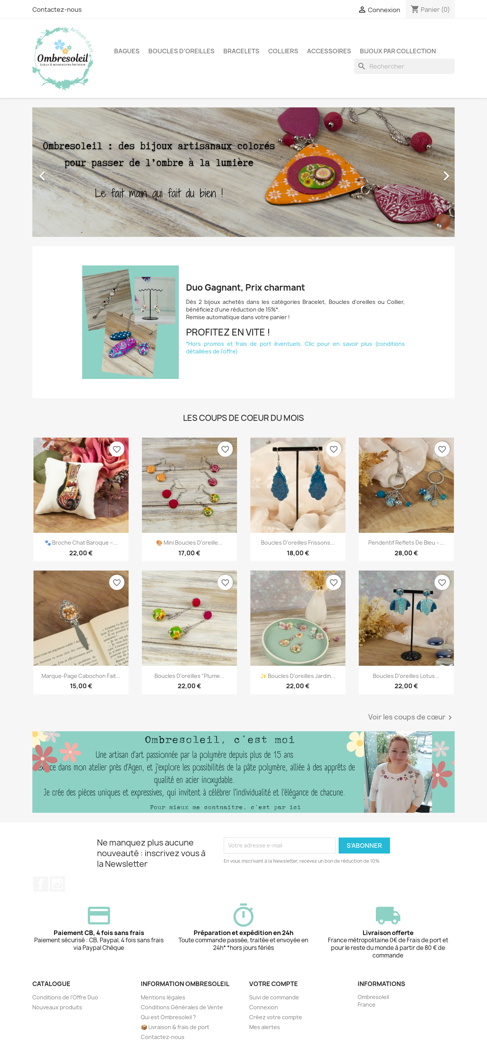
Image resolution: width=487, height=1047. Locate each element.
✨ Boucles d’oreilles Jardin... (298, 675)
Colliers (283, 51)
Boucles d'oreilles (181, 51)
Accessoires (329, 51)
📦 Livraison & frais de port (175, 1027)
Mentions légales (163, 997)
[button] (64, 172)
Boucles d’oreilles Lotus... (406, 675)
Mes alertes (264, 1027)
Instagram (57, 884)
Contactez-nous (57, 9)
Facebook (40, 884)
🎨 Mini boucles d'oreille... (189, 542)
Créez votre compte (275, 1017)
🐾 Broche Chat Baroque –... (81, 542)
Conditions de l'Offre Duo (65, 997)
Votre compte (273, 984)
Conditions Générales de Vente (182, 1007)
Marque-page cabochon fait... (81, 675)
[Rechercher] (404, 66)
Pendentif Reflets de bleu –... (406, 542)
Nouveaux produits (57, 1007)
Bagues (127, 51)
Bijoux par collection (398, 51)
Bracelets (241, 51)
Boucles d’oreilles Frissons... (298, 542)
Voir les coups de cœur (411, 717)
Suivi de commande (274, 997)
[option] (243, 172)
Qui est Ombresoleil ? (168, 1017)
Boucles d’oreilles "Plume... (189, 675)
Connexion (263, 1007)
